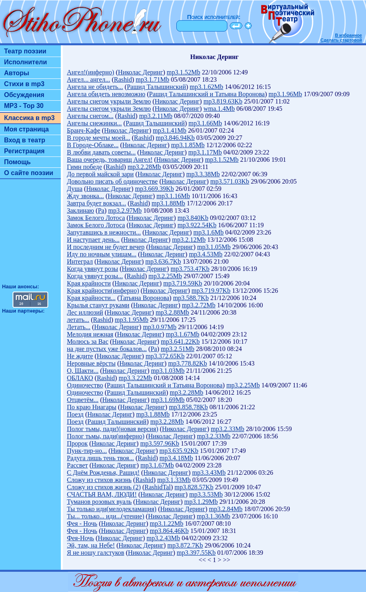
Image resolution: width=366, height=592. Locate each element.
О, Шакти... (82, 370)
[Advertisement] (30, 234)
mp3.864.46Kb (169, 530)
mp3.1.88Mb (168, 203)
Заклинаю (80, 210)
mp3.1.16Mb (173, 195)
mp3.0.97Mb (160, 326)
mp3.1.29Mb (201, 501)
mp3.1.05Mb (214, 246)
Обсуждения (24, 94)
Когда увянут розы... (95, 276)
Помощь (17, 162)
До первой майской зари (100, 174)
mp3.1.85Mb (188, 145)
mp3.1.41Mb (169, 130)
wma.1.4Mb (219, 108)
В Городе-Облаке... (92, 145)
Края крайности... (91, 297)
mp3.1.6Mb (208, 232)
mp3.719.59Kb (182, 283)
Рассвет (77, 465)
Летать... (78, 326)
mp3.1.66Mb (205, 123)
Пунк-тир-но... (87, 450)
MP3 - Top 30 (24, 105)
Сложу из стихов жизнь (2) (104, 487)
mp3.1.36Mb (213, 516)
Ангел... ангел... (88, 79)
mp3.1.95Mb (131, 319)
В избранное (348, 35)
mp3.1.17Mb (205, 152)
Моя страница (26, 129)
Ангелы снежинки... (94, 123)
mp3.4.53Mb (206, 254)
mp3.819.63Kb (222, 101)
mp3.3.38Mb (203, 174)
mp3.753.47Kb (190, 268)
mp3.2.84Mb (226, 508)
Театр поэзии (25, 51)
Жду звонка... (85, 195)
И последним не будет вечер (106, 246)
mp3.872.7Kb (185, 545)
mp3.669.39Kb (154, 188)
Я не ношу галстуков (95, 552)
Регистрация (24, 151)
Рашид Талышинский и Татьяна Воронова (207, 94)
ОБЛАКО (80, 377)
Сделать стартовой (341, 40)
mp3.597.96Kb (159, 443)
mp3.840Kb (193, 217)
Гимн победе (84, 166)
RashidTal (158, 487)
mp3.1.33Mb (174, 479)
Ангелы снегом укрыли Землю (109, 101)
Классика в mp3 (29, 117)
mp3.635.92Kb (178, 450)
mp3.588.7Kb (191, 297)
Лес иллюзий (85, 312)
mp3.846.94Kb (175, 137)
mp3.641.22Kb (180, 341)
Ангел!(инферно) (90, 72)
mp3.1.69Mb (168, 399)
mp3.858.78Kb (188, 407)
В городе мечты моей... (98, 137)
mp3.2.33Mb (227, 428)
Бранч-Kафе (83, 130)
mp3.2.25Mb (165, 276)
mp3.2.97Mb (125, 210)
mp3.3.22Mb (135, 377)
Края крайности (89, 283)
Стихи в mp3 (24, 83)
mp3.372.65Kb (165, 356)
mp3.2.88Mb (172, 312)
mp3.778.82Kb (187, 363)
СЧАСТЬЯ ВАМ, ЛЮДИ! (102, 494)
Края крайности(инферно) (103, 290)
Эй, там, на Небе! (91, 545)
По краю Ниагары (91, 407)
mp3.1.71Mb (152, 79)
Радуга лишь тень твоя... (100, 458)
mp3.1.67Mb (182, 334)
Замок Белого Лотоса (96, 217)
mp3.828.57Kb (194, 487)
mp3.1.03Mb (168, 370)
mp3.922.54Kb (197, 225)
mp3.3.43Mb (209, 472)
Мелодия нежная (90, 334)
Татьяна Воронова (144, 297)
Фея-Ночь (80, 538)
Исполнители (25, 62)
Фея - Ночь (82, 523)
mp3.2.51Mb (178, 348)
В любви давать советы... (101, 152)
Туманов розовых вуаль (99, 501)
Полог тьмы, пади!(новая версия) (112, 428)
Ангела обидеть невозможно (106, 94)
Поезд (75, 414)
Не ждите (80, 356)
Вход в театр (24, 140)
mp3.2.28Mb (144, 166)
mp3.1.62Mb (206, 86)
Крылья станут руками (98, 305)
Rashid (123, 79)
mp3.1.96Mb (285, 94)
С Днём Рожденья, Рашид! (103, 472)
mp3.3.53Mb (206, 494)
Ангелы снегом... (90, 115)
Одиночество (85, 385)
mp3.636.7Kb (163, 261)
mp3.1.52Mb (183, 72)
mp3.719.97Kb (211, 290)
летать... (78, 319)
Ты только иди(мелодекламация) (111, 508)
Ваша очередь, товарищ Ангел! (109, 159)
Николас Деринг (140, 72)
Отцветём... (82, 399)
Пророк (77, 443)
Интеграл (80, 261)
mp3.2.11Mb (155, 115)
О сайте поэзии (28, 172)
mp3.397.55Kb (196, 552)
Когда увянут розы (92, 268)
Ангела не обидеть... (95, 86)
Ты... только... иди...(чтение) (105, 516)
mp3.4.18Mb (176, 458)
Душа (74, 188)
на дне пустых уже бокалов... (107, 348)
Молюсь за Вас (87, 341)
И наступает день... (93, 239)
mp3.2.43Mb (163, 538)
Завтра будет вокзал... (96, 203)
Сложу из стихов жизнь (99, 479)
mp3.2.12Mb (189, 239)
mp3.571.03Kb (229, 181)
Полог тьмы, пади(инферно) (105, 436)
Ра (101, 210)
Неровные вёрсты (91, 363)
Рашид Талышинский (156, 86)
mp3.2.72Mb (199, 305)
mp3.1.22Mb (167, 523)
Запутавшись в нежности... (104, 232)
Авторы (16, 73)
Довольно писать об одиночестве (112, 181)
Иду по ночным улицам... (102, 254)
